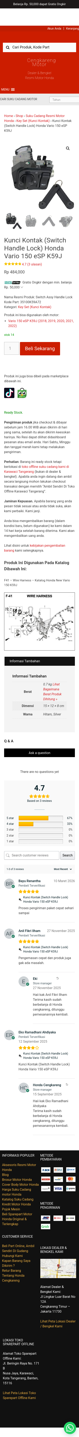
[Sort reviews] (62, 851)
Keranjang (72, 11)
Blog (5, 1157)
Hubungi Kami (12, 1239)
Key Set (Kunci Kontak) (33, 104)
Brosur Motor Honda (17, 1162)
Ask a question (39, 736)
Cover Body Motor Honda (20, 1167)
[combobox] (39, 30)
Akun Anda (54, 11)
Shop (19, 99)
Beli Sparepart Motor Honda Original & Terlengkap (17, 1202)
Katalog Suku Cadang (18, 1182)
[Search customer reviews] (31, 838)
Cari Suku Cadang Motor (18, 82)
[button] (5, 72)
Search (68, 838)
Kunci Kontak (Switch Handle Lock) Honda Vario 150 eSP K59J (45, 882)
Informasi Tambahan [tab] (25, 644)
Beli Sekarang (40, 331)
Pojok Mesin (11, 1192)
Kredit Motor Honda (16, 1187)
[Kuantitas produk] (11, 331)
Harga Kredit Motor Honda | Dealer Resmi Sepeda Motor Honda (39, 21)
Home (8, 99)
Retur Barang (11, 1253)
